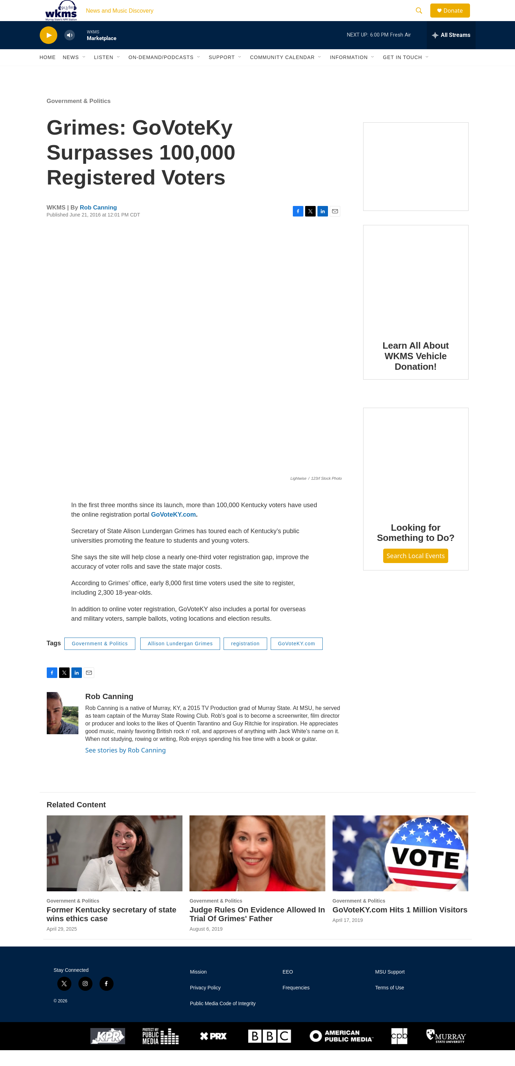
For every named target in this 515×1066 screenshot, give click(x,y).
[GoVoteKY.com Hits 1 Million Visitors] (401, 869)
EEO (288, 987)
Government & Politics (79, 117)
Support (222, 73)
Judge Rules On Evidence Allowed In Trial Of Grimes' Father (257, 930)
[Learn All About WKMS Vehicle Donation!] (415, 293)
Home (48, 73)
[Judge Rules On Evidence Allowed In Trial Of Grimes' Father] (257, 869)
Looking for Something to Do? (416, 548)
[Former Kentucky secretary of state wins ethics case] (115, 869)
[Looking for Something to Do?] (415, 476)
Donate (458, 18)
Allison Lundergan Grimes (180, 659)
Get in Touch (402, 73)
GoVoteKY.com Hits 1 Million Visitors (400, 925)
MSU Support (390, 987)
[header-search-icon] (422, 18)
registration (245, 659)
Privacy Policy (205, 1003)
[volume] (70, 51)
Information (349, 73)
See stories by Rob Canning (125, 766)
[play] (48, 51)
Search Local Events (416, 571)
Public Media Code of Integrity (223, 1019)
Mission (198, 987)
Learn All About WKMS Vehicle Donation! (415, 372)
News (71, 73)
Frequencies (296, 1003)
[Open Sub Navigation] (84, 73)
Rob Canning (98, 223)
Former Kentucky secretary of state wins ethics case (111, 930)
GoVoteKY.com (173, 530)
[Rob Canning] (62, 729)
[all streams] (451, 51)
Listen (104, 73)
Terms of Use (389, 1003)
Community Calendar (282, 73)
